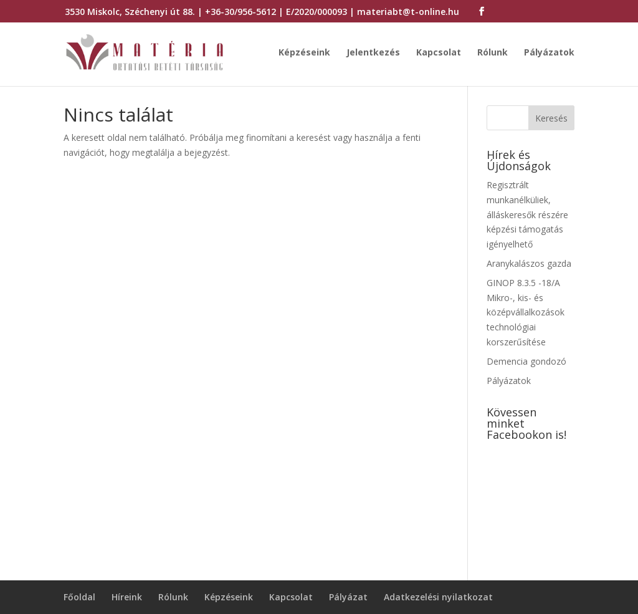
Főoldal (79, 597)
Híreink (127, 597)
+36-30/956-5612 (240, 11)
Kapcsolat (438, 53)
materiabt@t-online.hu (408, 11)
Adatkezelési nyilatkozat (438, 597)
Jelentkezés (373, 53)
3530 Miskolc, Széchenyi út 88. (130, 11)
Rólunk (492, 53)
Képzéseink (304, 53)
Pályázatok (549, 53)
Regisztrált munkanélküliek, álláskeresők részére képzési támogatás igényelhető (527, 214)
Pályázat (348, 597)
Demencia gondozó (526, 361)
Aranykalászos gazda (529, 263)
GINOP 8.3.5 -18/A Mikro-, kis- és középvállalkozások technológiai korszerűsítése (525, 312)
